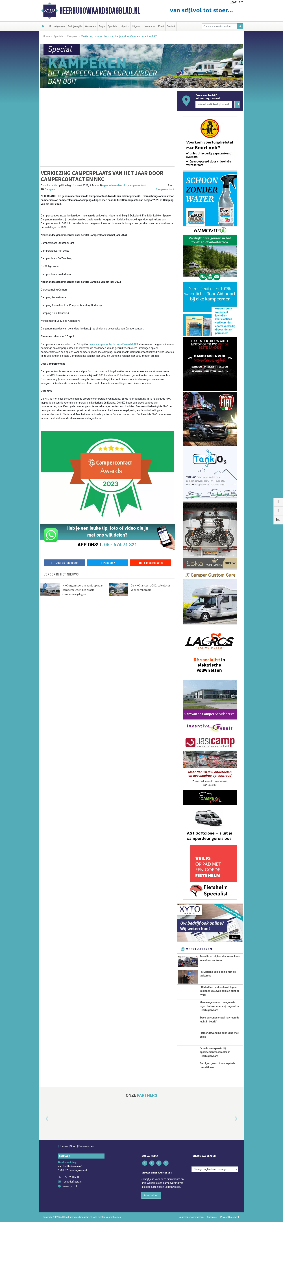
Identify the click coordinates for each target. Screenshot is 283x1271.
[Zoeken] (240, 26)
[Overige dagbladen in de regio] (214, 1214)
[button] (43, 1164)
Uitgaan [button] (136, 26)
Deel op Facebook (64, 562)
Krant (161, 26)
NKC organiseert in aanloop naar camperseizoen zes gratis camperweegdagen (82, 590)
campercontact (137, 185)
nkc (125, 185)
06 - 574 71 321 (120, 544)
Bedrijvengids (75, 26)
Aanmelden (151, 1240)
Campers (72, 36)
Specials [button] (112, 26)
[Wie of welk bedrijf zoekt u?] (213, 104)
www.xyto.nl (70, 1231)
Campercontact (165, 189)
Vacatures (150, 26)
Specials (58, 36)
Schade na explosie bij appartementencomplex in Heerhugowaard (215, 1088)
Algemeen (59, 26)
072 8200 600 (71, 1221)
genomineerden (112, 185)
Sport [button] (124, 26)
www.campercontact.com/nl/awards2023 (113, 344)
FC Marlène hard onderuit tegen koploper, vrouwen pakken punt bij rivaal (219, 991)
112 (49, 26)
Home (46, 36)
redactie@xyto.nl (72, 1226)
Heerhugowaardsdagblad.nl (99, 10)
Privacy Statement (229, 1261)
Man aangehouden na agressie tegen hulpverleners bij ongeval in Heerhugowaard (219, 1020)
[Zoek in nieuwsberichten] (219, 26)
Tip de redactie (150, 562)
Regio (102, 26)
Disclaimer (211, 1261)
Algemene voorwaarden (191, 1261)
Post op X (107, 562)
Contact (171, 26)
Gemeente (90, 26)
